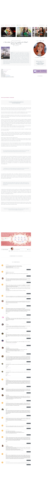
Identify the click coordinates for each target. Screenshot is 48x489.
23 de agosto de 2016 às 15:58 (26, 394)
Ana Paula (7, 323)
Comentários (16, 45)
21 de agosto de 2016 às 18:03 (26, 355)
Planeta (5, 72)
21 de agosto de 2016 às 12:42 (26, 332)
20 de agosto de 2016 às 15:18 (26, 307)
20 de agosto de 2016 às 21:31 (26, 316)
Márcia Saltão (7, 332)
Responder (28, 269)
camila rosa (7, 408)
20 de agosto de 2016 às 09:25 (26, 277)
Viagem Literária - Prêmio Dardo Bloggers (11, 343)
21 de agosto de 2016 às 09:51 (26, 323)
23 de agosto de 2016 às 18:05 (26, 408)
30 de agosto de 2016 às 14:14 (26, 453)
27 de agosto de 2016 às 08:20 (26, 436)
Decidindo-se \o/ (9, 375)
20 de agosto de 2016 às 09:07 (26, 264)
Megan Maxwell (5, 70)
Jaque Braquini (7, 264)
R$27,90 (7, 74)
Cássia (6, 277)
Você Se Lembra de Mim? (7, 69)
